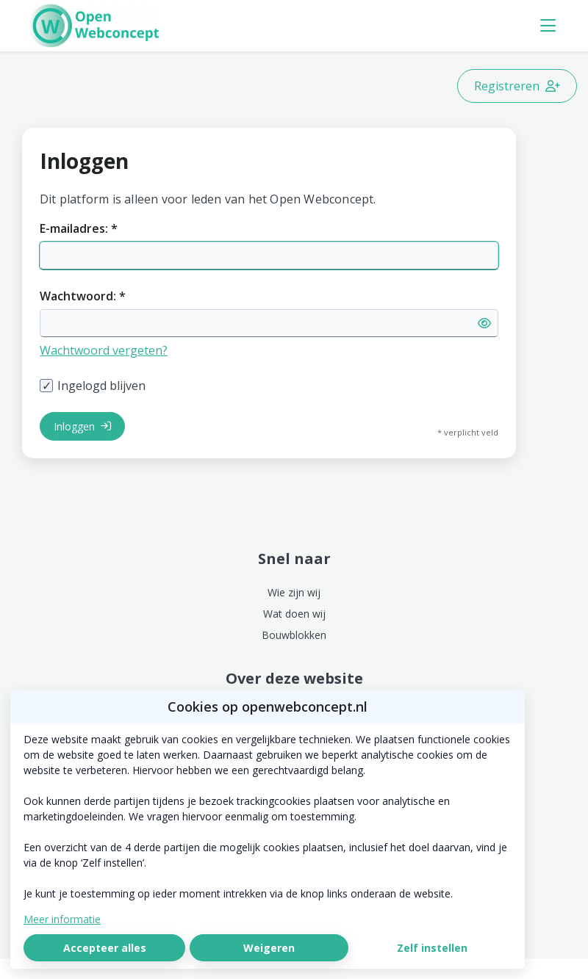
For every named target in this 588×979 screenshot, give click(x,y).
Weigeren (269, 948)
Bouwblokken (294, 635)
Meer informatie (62, 919)
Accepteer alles (104, 948)
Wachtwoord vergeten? (104, 350)
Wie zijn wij (294, 592)
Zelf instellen (432, 948)
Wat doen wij (294, 614)
